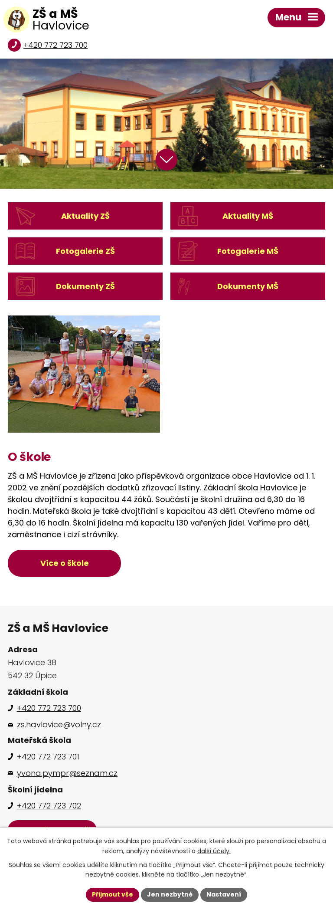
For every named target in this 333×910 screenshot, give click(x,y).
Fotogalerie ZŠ (85, 251)
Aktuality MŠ (247, 215)
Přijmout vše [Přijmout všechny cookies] (112, 894)
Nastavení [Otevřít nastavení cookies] (223, 894)
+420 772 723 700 (55, 44)
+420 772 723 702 (49, 805)
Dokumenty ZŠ (85, 286)
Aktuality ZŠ (85, 215)
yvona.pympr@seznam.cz (67, 773)
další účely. (214, 851)
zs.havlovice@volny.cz (59, 724)
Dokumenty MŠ (247, 286)
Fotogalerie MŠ (247, 251)
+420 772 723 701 (48, 756)
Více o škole (64, 563)
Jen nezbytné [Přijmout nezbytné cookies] (170, 894)
